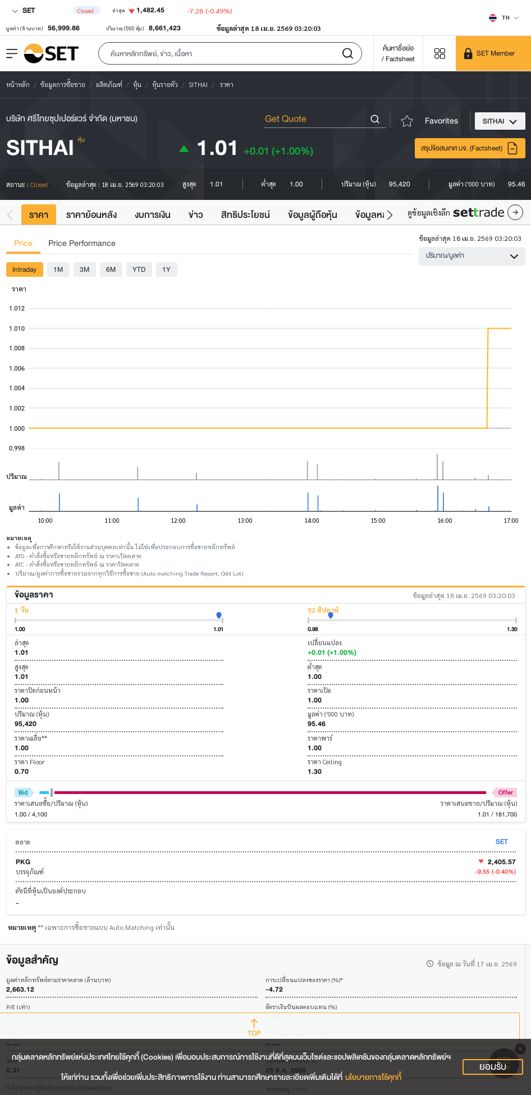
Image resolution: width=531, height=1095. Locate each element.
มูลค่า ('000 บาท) (331, 714)
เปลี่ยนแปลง (325, 643)
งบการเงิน (153, 214)
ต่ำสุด (315, 667)
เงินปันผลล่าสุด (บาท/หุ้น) (299, 1034)
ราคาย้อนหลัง (91, 214)
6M (111, 269)
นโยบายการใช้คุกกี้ (373, 1077)
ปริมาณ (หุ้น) (32, 714)
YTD (138, 269)
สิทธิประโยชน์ (245, 214)
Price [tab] (23, 243)
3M (84, 269)
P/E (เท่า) (18, 1007)
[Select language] (504, 17)
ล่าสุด (22, 643)
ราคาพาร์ (320, 738)
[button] (230, 53)
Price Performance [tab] (82, 243)
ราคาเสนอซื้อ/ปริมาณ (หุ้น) (51, 803)
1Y (166, 269)
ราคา (38, 214)
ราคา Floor (29, 762)
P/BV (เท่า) (19, 1034)
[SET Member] (493, 53)
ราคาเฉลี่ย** (31, 738)
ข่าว (196, 214)
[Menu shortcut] (439, 53)
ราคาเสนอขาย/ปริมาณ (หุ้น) (479, 803)
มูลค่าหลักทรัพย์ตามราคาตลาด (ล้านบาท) (58, 980)
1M (58, 269)
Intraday (24, 269)
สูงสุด (22, 667)
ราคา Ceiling (325, 762)
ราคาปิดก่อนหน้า (38, 690)
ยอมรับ (492, 1067)
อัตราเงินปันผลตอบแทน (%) (301, 1007)
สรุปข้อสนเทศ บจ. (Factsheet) (470, 148)
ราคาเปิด (319, 690)
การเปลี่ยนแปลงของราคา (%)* (304, 980)
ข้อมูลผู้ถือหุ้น (312, 214)
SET (23, 10)
